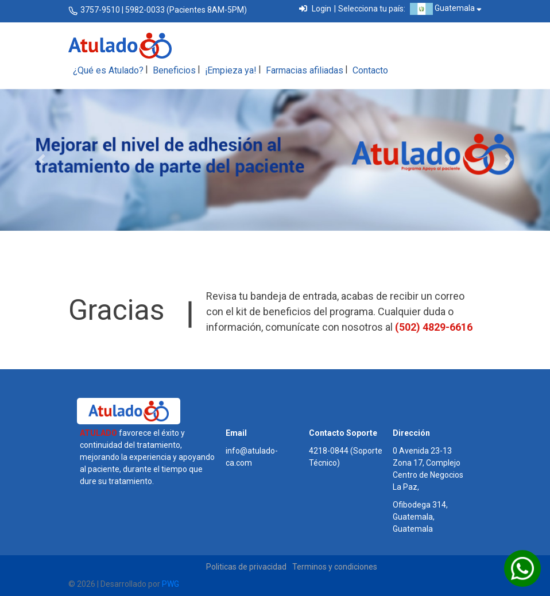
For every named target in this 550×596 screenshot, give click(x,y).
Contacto (370, 70)
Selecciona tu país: (371, 8)
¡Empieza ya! (231, 70)
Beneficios (174, 70)
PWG (170, 584)
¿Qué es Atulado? (108, 70)
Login (315, 8)
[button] (41, 160)
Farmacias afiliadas (304, 70)
